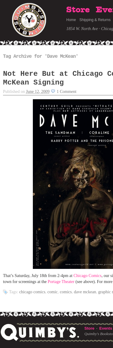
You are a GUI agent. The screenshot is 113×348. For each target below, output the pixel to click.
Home (71, 20)
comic (52, 292)
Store (78, 10)
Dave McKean (85, 292)
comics (66, 292)
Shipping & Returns (95, 20)
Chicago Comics (88, 275)
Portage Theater (61, 281)
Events (105, 328)
